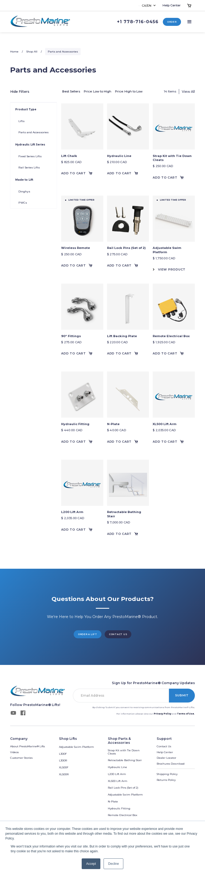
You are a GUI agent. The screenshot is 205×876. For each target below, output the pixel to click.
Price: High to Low (129, 91)
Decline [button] (113, 864)
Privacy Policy (162, 713)
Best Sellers (71, 91)
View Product (172, 269)
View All (188, 92)
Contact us (118, 634)
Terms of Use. (186, 713)
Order (172, 22)
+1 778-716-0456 (138, 21)
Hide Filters (19, 92)
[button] (148, 5)
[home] (40, 22)
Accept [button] (91, 864)
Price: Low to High (97, 91)
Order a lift (87, 634)
